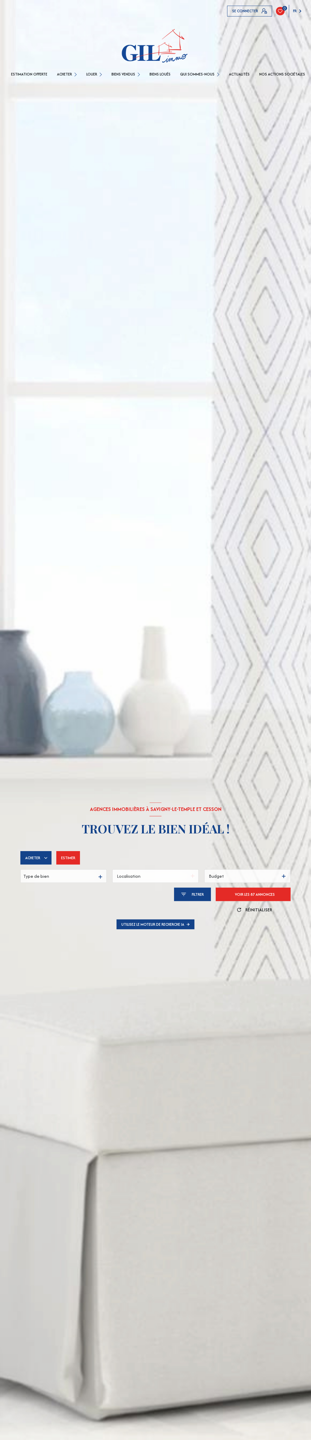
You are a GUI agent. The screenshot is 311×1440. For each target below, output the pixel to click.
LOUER (91, 74)
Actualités (239, 74)
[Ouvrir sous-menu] (76, 74)
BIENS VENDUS (123, 74)
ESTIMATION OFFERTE (29, 74)
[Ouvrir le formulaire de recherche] (192, 894)
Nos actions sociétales (282, 74)
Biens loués (160, 74)
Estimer (68, 858)
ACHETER (64, 74)
